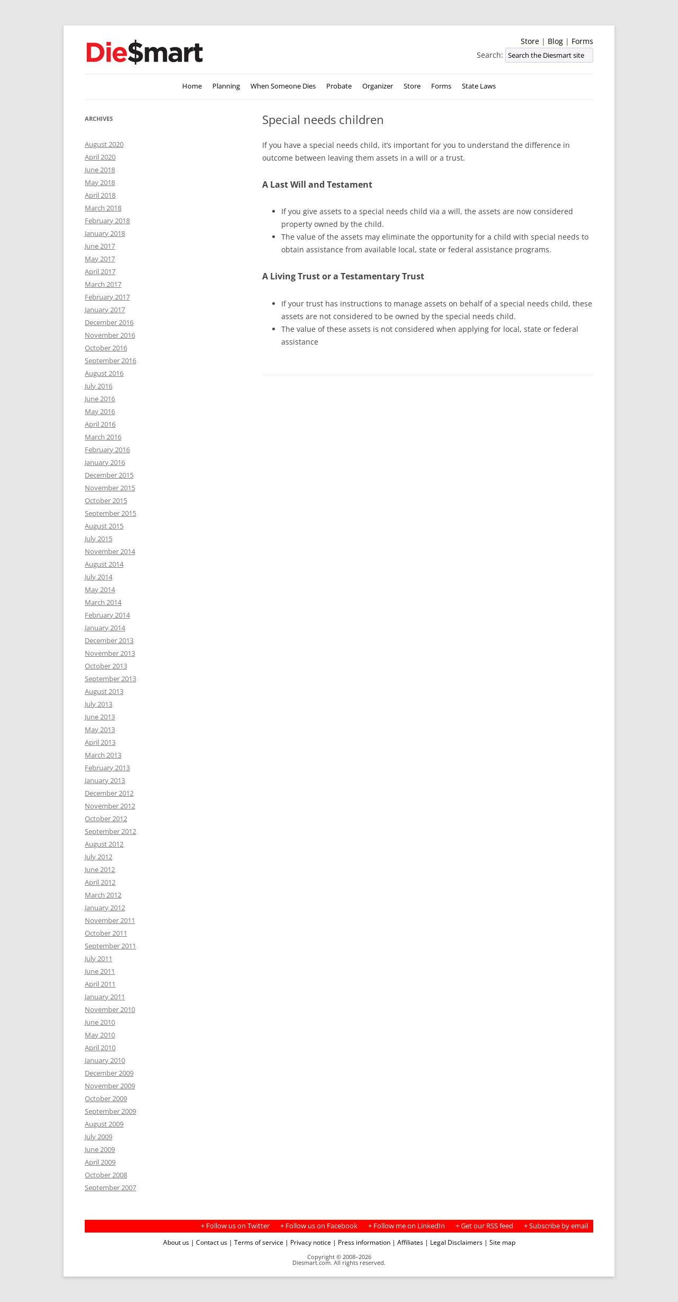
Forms (582, 41)
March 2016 (103, 437)
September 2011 (110, 946)
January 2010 (105, 1060)
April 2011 (100, 984)
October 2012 (106, 818)
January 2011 (105, 996)
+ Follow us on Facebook (319, 1225)
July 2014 (98, 577)
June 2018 (100, 169)
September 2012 (110, 831)
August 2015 (104, 526)
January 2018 (105, 233)
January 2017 (105, 309)
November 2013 (110, 653)
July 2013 (98, 704)
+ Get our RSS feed (484, 1225)
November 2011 (110, 920)
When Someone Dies (283, 86)
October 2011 (106, 933)
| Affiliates (407, 1242)
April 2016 (100, 424)
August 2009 (104, 1124)
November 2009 (110, 1085)
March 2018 (103, 208)
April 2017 (100, 271)
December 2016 (109, 322)
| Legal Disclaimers (454, 1242)
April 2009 (100, 1162)
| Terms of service (256, 1242)
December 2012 (109, 793)
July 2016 (98, 386)
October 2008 (106, 1175)
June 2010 (100, 1022)
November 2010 (110, 1009)
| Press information (361, 1242)
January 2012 (105, 907)
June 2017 (100, 246)
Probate (339, 86)
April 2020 (100, 157)
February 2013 (107, 767)
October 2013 (106, 666)
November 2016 (110, 335)
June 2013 (100, 717)
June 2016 (100, 398)
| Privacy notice (308, 1242)
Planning (226, 86)
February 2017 (107, 297)
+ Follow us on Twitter (235, 1225)
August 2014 (104, 564)
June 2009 (100, 1149)
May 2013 (100, 729)
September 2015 (110, 513)
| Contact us (209, 1242)
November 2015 (110, 487)
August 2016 (104, 373)
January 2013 (105, 780)
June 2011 (100, 971)
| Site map (499, 1242)
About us (176, 1242)
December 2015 (109, 475)
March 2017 (103, 284)
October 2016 (106, 348)
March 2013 (103, 755)
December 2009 (109, 1073)
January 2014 (105, 627)
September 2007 (110, 1187)
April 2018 (100, 195)
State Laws (479, 86)
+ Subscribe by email (556, 1225)
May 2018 (100, 182)
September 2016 (110, 360)
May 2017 (100, 258)
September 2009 (110, 1111)
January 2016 (105, 462)
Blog (555, 41)
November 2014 (110, 551)
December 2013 (109, 640)
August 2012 (104, 844)
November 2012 (110, 806)
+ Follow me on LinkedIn (406, 1225)
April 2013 (100, 742)
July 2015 (98, 538)
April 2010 (100, 1047)
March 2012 (103, 895)
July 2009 (98, 1136)
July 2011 (98, 958)
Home (192, 86)
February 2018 (107, 220)
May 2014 (100, 589)
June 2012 (100, 869)
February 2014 (107, 615)
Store (530, 41)
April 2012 (100, 882)
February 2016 (107, 449)
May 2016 (100, 411)
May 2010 (100, 1035)
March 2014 (103, 602)
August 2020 (104, 144)
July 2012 (98, 856)
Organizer (377, 86)
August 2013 (104, 691)
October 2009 (106, 1098)
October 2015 (106, 500)
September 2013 (110, 678)
